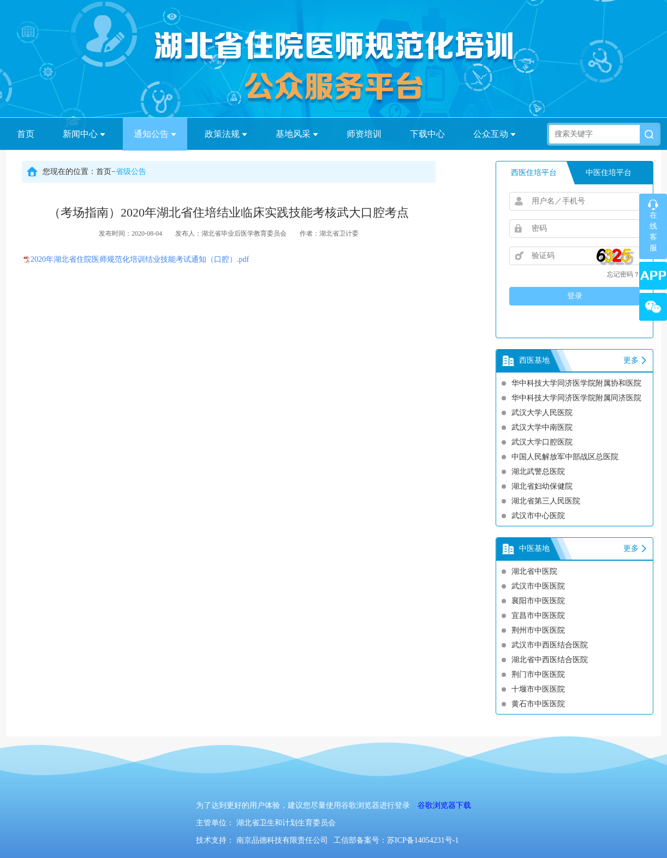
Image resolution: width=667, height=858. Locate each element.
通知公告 (155, 134)
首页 (25, 134)
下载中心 (427, 134)
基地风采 (297, 134)
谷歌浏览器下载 (444, 805)
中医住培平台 (609, 173)
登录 (574, 296)
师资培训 (364, 134)
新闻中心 (84, 134)
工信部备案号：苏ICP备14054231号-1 (396, 840)
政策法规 (226, 134)
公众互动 (494, 134)
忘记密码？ (623, 274)
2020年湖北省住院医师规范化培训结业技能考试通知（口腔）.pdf (140, 259)
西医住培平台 (534, 173)
